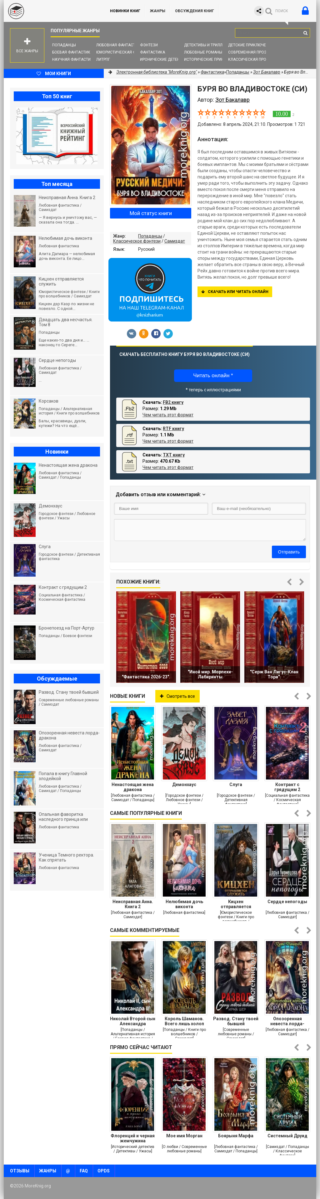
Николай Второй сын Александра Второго (132, 1021)
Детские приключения (250, 45)
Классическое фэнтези (137, 241)
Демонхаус (184, 784)
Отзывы (19, 1170)
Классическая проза (249, 59)
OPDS (104, 1170)
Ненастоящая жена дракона (133, 787)
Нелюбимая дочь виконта (184, 904)
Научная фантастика (74, 59)
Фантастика (152, 52)
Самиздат (174, 241)
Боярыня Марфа (235, 1135)
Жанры (157, 11)
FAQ (84, 1170)
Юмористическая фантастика (127, 52)
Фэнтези (149, 45)
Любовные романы (203, 52)
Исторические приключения (213, 59)
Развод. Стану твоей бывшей (235, 1021)
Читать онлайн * (213, 375)
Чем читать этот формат (167, 414)
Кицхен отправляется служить (236, 904)
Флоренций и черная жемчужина (133, 1138)
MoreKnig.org (51, 11)
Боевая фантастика (72, 52)
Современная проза (248, 52)
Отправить (289, 551)
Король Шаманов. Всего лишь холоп (184, 1021)
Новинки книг (125, 11)
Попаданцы (64, 45)
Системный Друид (288, 1135)
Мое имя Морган (184, 1135)
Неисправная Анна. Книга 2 (132, 904)
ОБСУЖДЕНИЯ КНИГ (194, 11)
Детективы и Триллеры (207, 45)
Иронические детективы (165, 59)
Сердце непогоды (287, 901)
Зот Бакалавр (266, 72)
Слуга (235, 784)
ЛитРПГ (103, 59)
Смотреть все (177, 696)
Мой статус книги (151, 213)
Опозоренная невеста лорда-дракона (287, 1021)
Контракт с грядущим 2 (287, 787)
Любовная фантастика (119, 45)
